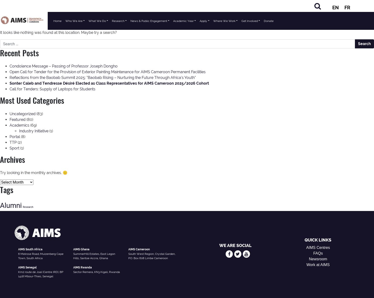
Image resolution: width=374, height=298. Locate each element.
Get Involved (249, 21)
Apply (203, 21)
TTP (13, 142)
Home (57, 21)
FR (347, 7)
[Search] (317, 6)
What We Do (97, 21)
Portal (15, 136)
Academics (19, 125)
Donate (269, 21)
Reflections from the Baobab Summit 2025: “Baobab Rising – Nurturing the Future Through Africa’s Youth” (103, 77)
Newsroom (318, 259)
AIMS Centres (318, 248)
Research (118, 21)
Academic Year (183, 21)
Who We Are (74, 21)
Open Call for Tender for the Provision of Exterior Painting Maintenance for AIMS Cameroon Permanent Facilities (108, 72)
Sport (14, 148)
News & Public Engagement (148, 21)
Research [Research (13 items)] (28, 207)
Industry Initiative (33, 131)
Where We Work (224, 21)
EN (335, 7)
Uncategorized (23, 114)
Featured (18, 119)
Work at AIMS (318, 265)
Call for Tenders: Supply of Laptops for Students (52, 89)
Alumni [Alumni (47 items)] (11, 205)
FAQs (318, 253)
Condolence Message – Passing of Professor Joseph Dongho (64, 66)
